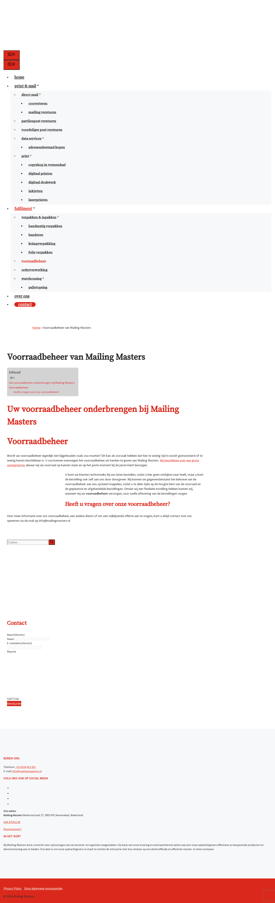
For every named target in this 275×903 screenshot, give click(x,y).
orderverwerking (34, 270)
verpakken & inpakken (42, 217)
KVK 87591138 (12, 822)
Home (36, 328)
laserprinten (38, 200)
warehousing (35, 278)
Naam (10, 639)
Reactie (11, 651)
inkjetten (35, 191)
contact (25, 304)
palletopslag (37, 287)
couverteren (37, 104)
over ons (21, 296)
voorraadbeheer (33, 261)
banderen (35, 235)
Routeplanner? (13, 829)
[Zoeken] (52, 542)
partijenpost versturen (38, 121)
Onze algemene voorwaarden (43, 888)
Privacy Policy (13, 888)
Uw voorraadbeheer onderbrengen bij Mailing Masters (42, 382)
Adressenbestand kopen (46, 147)
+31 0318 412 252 (25, 767)
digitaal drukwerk (42, 182)
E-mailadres (19, 643)
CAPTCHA (13, 699)
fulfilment (27, 208)
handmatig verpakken (45, 226)
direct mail (33, 94)
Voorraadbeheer (19, 387)
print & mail (29, 86)
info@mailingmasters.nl (27, 771)
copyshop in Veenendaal (47, 165)
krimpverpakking (41, 244)
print (28, 156)
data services (35, 138)
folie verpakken (40, 252)
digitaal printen (40, 174)
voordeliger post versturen (41, 130)
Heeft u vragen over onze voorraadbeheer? (36, 392)
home (19, 77)
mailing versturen (42, 112)
